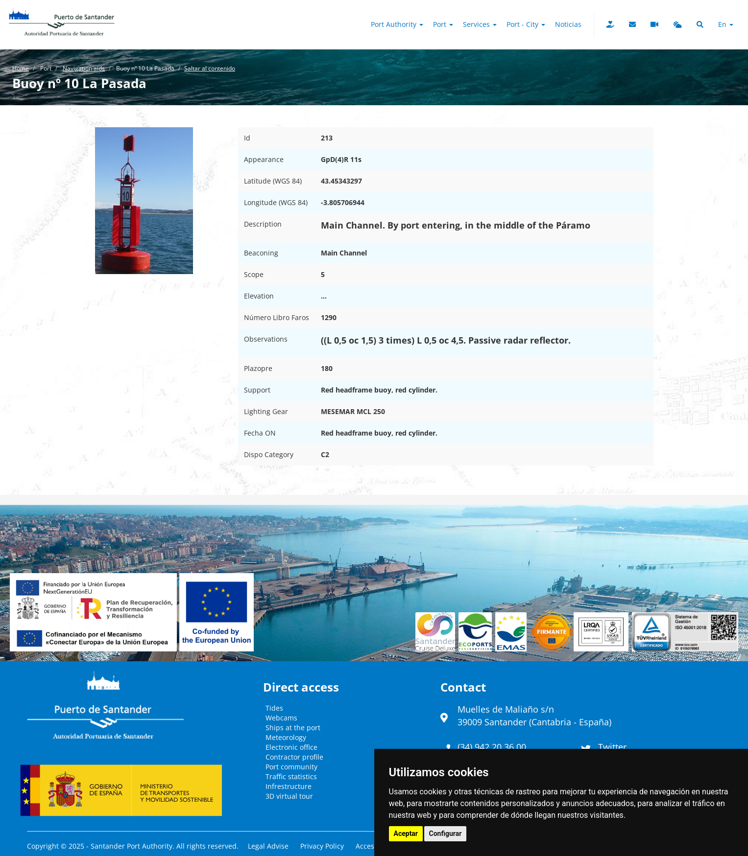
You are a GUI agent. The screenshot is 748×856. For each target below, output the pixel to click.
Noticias (568, 24)
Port (443, 24)
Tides (274, 708)
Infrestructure (288, 786)
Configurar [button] (445, 833)
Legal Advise (268, 846)
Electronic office (291, 747)
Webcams (281, 717)
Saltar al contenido (209, 68)
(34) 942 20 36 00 (492, 747)
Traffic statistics (291, 776)
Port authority (397, 24)
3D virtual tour (289, 796)
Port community (291, 766)
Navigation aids (84, 68)
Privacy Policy (322, 846)
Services (480, 24)
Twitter (612, 747)
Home (20, 68)
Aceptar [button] (406, 833)
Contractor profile (294, 757)
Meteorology (285, 737)
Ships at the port (292, 727)
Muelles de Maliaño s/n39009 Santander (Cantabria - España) (534, 715)
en (725, 24)
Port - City (526, 24)
